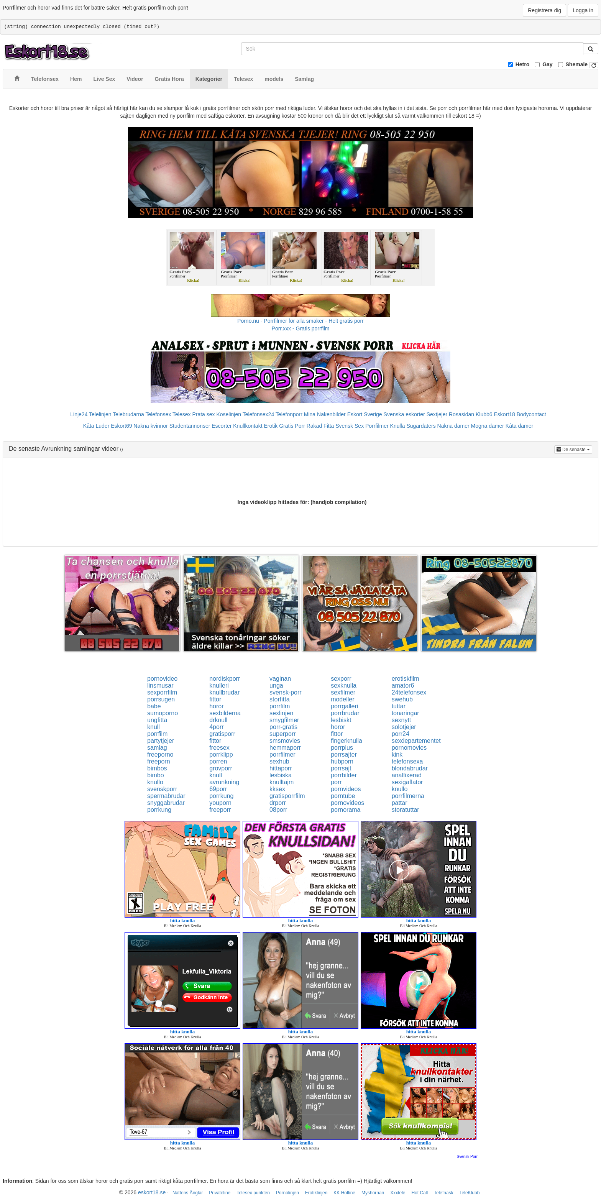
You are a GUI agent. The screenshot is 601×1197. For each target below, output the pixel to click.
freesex (219, 747)
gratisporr (222, 734)
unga (276, 685)
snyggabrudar (166, 803)
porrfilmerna (408, 796)
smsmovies (284, 740)
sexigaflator (407, 782)
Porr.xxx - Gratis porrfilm (301, 328)
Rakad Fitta (320, 426)
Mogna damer (487, 426)
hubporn (342, 761)
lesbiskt (341, 720)
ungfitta (157, 720)
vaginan (280, 678)
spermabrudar (166, 796)
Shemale (577, 64)
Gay (547, 64)
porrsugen (161, 699)
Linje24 (78, 414)
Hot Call (419, 1192)
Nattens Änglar (187, 1192)
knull (153, 727)
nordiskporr (224, 678)
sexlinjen (281, 713)
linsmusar (160, 685)
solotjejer (404, 727)
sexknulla (343, 685)
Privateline (219, 1192)
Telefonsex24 (258, 414)
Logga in (583, 10)
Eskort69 (121, 426)
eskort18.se (152, 1192)
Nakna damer (453, 426)
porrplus (342, 747)
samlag (157, 747)
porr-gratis (283, 727)
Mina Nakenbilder (325, 414)
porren (218, 761)
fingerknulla (346, 740)
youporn (220, 803)
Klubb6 (484, 414)
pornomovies (409, 747)
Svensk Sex (349, 426)
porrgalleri (344, 706)
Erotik (271, 426)
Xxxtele (397, 1192)
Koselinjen (228, 414)
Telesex (181, 414)
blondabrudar (410, 768)
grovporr (220, 768)
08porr (278, 809)
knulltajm (281, 782)
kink (397, 754)
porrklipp (221, 754)
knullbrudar (224, 692)
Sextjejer (437, 414)
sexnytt (401, 720)
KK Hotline (344, 1192)
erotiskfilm (405, 678)
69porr (218, 789)
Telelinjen (100, 414)
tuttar (399, 706)
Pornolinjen (287, 1192)
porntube (343, 796)
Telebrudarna (128, 414)
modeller (342, 699)
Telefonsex (158, 414)
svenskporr (162, 789)
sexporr (341, 678)
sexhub (279, 761)
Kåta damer (519, 426)
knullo (155, 782)
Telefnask (443, 1192)
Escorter (222, 426)
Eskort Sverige (364, 414)
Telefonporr (289, 414)
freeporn (158, 761)
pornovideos (347, 803)
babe (154, 706)
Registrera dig (544, 10)
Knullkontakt (247, 426)
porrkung (221, 796)
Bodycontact (531, 414)
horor (216, 706)
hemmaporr (285, 747)
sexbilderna (225, 713)
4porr (216, 727)
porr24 (400, 734)
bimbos (157, 768)
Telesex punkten (253, 1192)
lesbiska (280, 775)
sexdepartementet (416, 740)
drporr (277, 803)
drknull (218, 720)
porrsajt (341, 768)
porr (336, 782)
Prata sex (203, 414)
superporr (282, 734)
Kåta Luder (96, 426)
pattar (399, 803)
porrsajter (344, 754)
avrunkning (224, 782)
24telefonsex (409, 692)
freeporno (160, 754)
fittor (215, 699)
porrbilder (344, 775)
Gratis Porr (292, 426)
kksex (277, 789)
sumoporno (162, 713)
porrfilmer (282, 754)
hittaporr (280, 768)
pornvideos (346, 789)
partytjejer (160, 740)
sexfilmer (343, 692)
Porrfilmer (377, 426)
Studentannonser (189, 426)
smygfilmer (284, 720)
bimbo (155, 775)
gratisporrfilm (287, 796)
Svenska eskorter (404, 414)
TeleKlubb (470, 1192)
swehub (402, 699)
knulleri (219, 685)
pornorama (345, 809)
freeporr (220, 809)
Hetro (523, 64)
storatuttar (405, 809)
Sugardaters (420, 426)
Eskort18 (504, 414)
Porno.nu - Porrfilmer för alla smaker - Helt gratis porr (300, 321)
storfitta (279, 699)
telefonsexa (407, 761)
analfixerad (407, 775)
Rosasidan (461, 414)
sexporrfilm (162, 692)
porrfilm (279, 706)
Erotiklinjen (316, 1192)
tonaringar (405, 713)
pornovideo (162, 678)
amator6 (403, 685)
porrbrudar (345, 713)
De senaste (574, 449)
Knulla (397, 426)
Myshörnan (372, 1192)
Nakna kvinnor (150, 426)
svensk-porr (285, 692)
